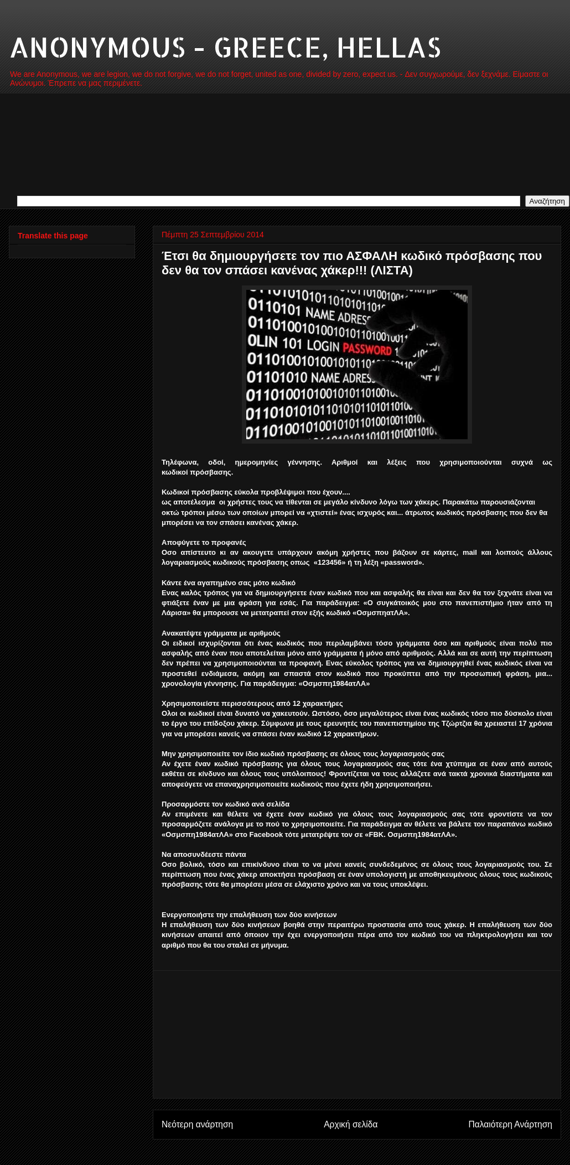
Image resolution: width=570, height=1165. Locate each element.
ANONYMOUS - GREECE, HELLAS (225, 46)
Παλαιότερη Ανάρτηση (510, 1124)
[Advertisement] (357, 1034)
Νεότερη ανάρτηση (197, 1124)
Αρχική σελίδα (350, 1124)
